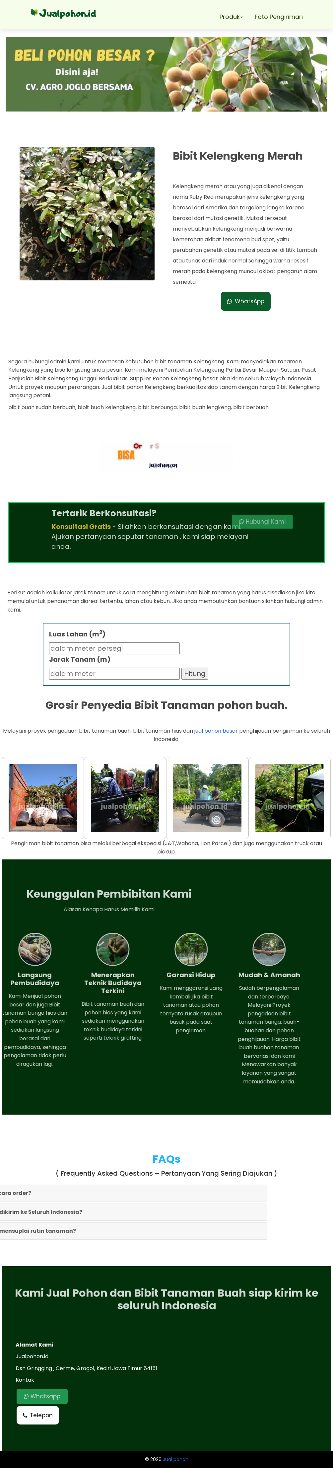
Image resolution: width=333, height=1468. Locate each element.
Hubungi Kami (224, 522)
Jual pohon (175, 1459)
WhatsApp (245, 301)
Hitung (195, 673)
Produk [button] (231, 17)
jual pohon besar (216, 731)
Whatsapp (42, 1396)
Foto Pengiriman (279, 17)
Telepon (38, 1415)
